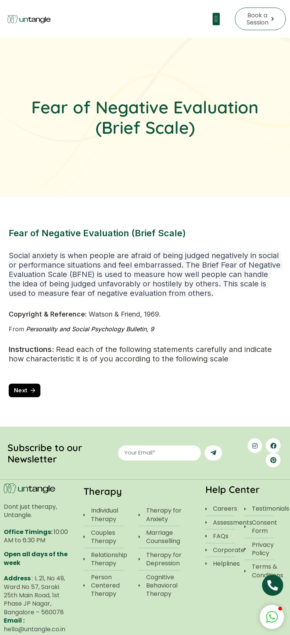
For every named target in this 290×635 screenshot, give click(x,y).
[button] (216, 19)
